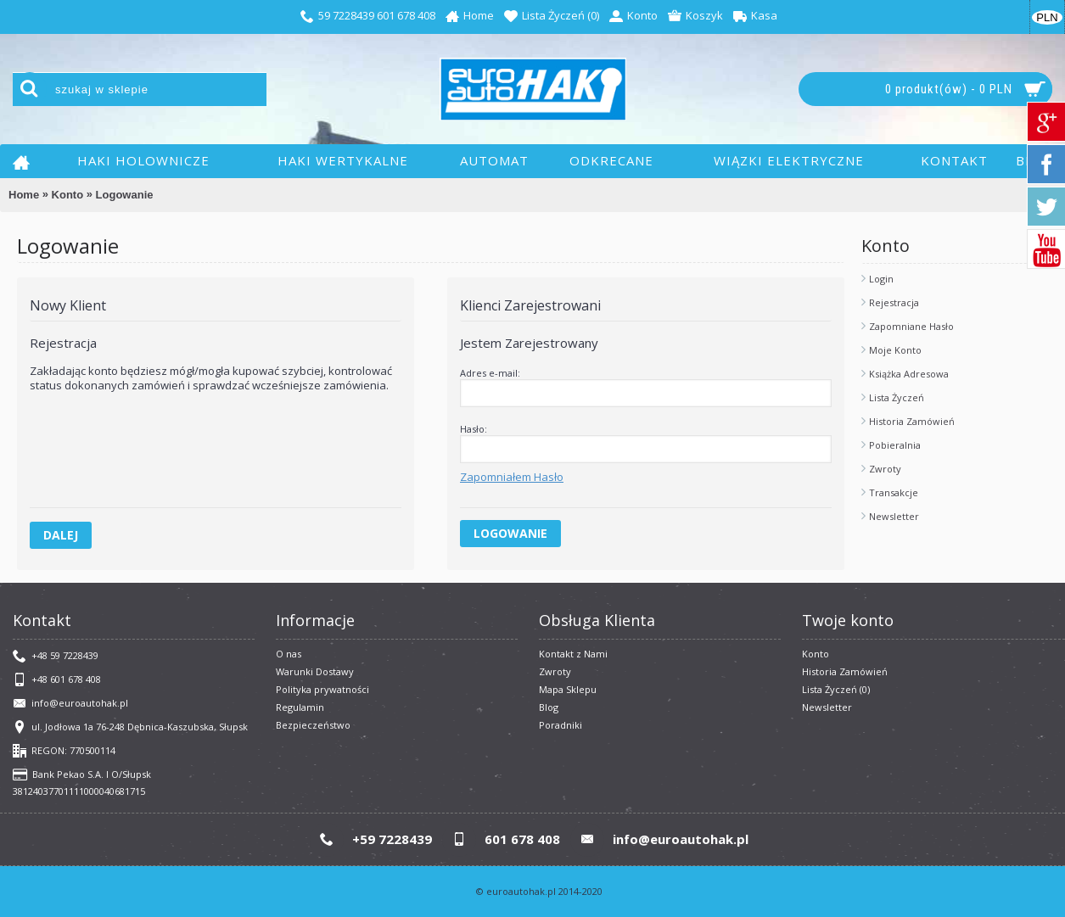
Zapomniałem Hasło (511, 476)
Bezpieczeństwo (313, 725)
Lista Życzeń (896, 397)
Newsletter (894, 516)
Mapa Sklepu (568, 689)
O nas (288, 653)
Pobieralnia (895, 445)
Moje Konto (895, 350)
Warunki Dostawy (315, 671)
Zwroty (885, 468)
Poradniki (560, 725)
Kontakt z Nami (573, 653)
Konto (68, 194)
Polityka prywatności (322, 689)
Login (881, 278)
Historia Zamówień (912, 421)
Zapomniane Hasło (911, 326)
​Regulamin (300, 707)
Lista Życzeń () (836, 689)
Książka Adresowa (909, 373)
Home (23, 194)
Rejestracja (894, 302)
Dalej (60, 535)
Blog (548, 707)
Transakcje (893, 492)
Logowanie (125, 194)
